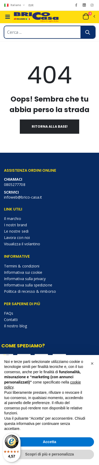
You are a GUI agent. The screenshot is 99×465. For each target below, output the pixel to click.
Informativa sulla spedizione (28, 284)
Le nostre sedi (16, 231)
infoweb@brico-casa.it (23, 197)
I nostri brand (15, 224)
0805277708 (14, 184)
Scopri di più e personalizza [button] (49, 454)
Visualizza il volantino (22, 243)
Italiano (13, 5)
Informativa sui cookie (23, 272)
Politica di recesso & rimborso (30, 291)
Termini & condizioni (21, 266)
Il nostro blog (15, 325)
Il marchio (12, 218)
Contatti (11, 319)
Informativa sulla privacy (25, 278)
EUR (31, 5)
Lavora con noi (17, 237)
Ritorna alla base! (50, 126)
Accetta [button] (49, 442)
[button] (88, 16)
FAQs (8, 313)
